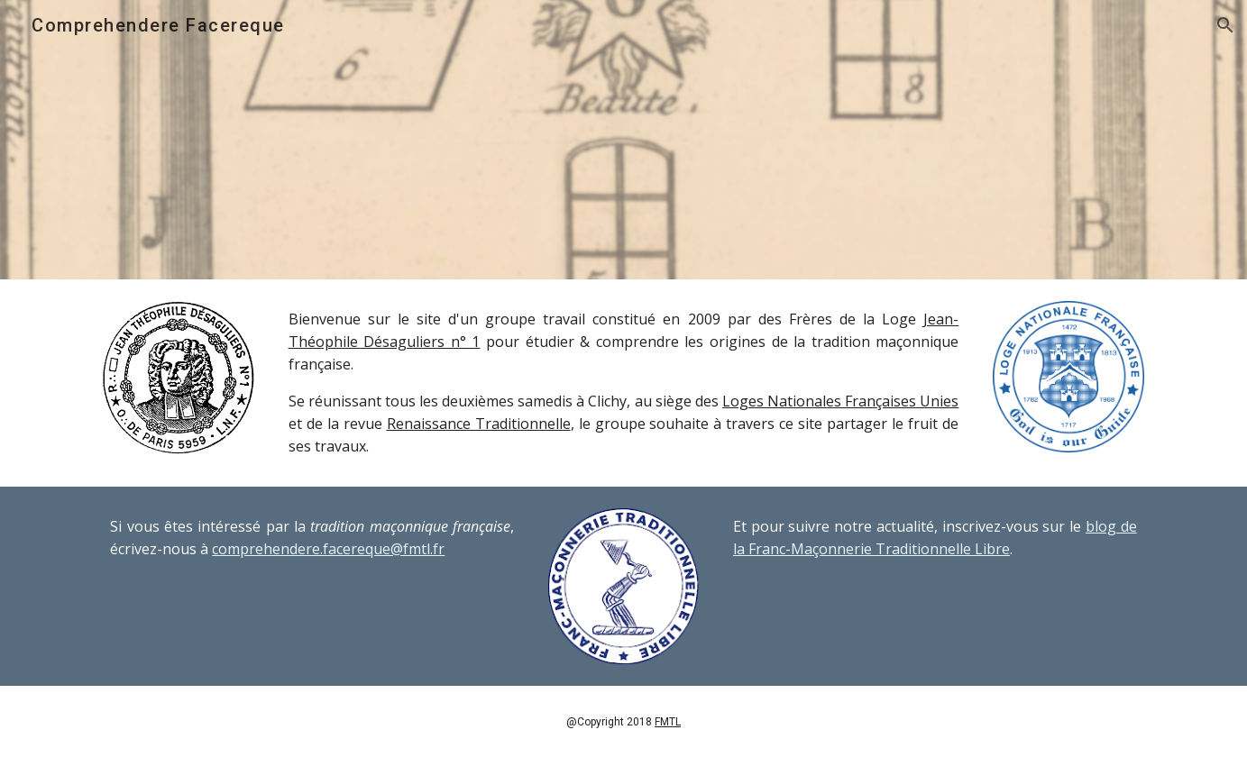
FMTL (668, 722)
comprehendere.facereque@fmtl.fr (328, 549)
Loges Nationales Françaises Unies (840, 401)
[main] (624, 383)
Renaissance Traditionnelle (479, 423)
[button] (1225, 25)
